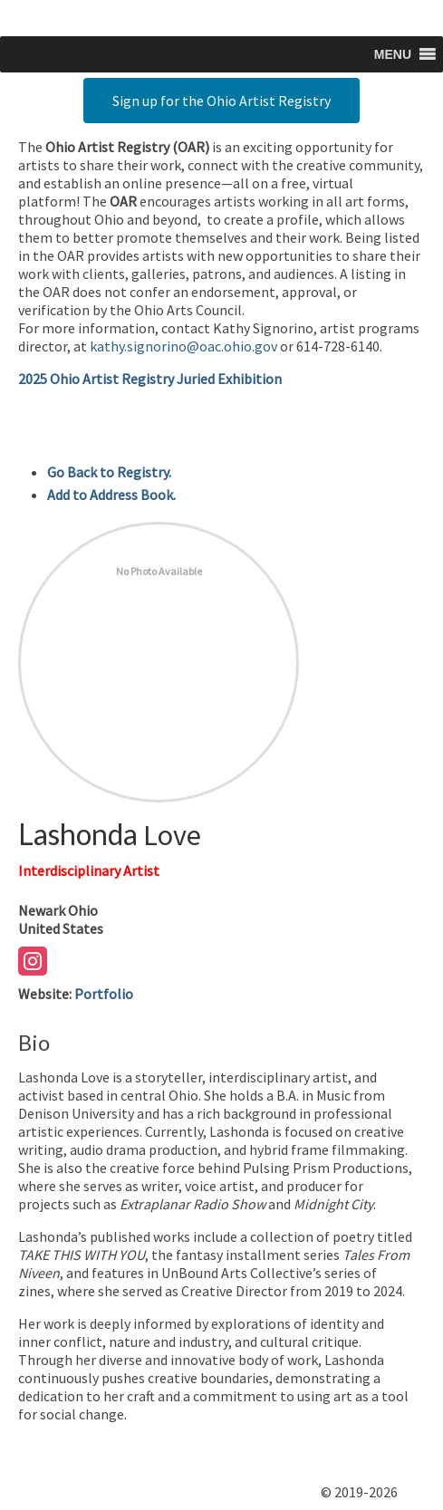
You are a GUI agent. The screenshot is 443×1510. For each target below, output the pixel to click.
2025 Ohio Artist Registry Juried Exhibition (150, 379)
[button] (392, 54)
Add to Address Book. (111, 495)
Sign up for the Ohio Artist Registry (221, 100)
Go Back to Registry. (109, 472)
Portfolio (103, 994)
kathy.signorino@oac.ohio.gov (183, 346)
